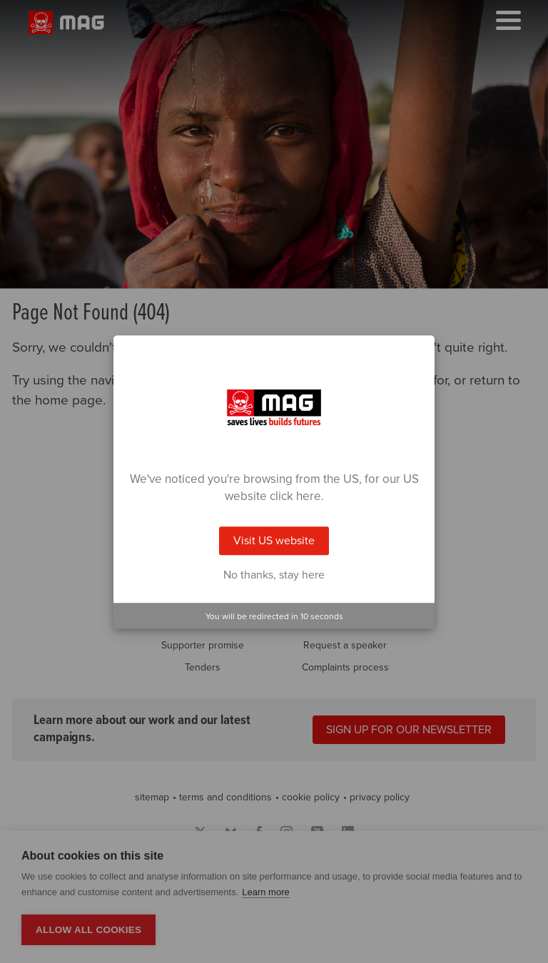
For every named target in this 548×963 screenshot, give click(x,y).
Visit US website (274, 541)
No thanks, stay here (274, 575)
